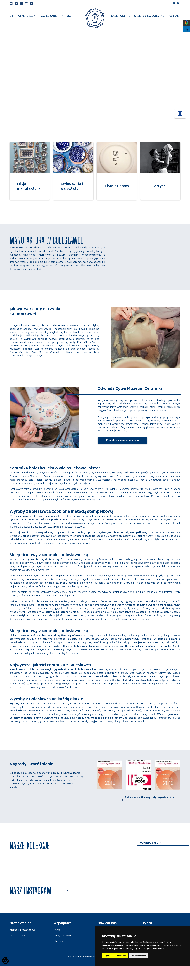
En (173, 2)
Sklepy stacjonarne (149, 15)
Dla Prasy (58, 941)
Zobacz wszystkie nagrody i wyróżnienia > (149, 797)
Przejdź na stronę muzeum (126, 440)
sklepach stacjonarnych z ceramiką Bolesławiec (52, 653)
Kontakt (174, 15)
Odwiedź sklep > (150, 843)
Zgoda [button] (107, 956)
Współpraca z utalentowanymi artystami (128, 684)
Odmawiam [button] (121, 956)
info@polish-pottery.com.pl (23, 930)
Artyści (67, 15)
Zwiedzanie (49, 15)
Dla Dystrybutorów (63, 936)
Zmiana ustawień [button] (138, 956)
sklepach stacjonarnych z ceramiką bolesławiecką (114, 576)
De (178, 2)
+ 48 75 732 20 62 (18, 936)
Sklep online (120, 15)
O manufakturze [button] (21, 15)
